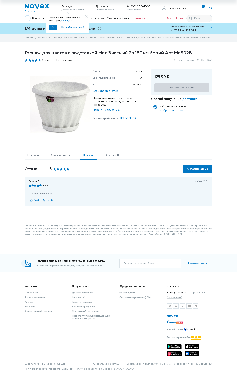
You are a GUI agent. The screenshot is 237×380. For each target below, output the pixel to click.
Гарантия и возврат (83, 302)
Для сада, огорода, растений (68, 38)
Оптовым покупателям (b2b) (135, 297)
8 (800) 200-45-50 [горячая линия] (177, 293)
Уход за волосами (118, 18)
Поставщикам (127, 293)
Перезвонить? (135, 10)
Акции (179, 18)
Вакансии (30, 307)
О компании (31, 293)
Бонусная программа (83, 307)
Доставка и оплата (82, 293)
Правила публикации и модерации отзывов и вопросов (91, 317)
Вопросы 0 (112, 155)
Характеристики (61, 155)
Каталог (42, 38)
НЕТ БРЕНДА (127, 118)
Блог (170, 18)
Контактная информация (38, 311)
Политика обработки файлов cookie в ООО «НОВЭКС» (105, 369)
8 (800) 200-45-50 (138, 6)
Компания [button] (31, 286)
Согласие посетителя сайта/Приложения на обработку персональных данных (169, 364)
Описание (33, 155)
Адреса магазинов (35, 297)
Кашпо (92, 38)
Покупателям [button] (80, 286)
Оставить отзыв (197, 169)
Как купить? (78, 297)
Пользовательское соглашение (107, 364)
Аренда (29, 302)
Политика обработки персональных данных (49, 369)
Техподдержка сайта (184, 337)
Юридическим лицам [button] (132, 286)
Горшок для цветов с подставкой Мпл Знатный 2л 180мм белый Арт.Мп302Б (168, 38)
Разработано (181, 330)
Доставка (102, 6)
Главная (29, 38)
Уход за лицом (95, 18)
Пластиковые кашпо (111, 38)
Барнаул (66, 6)
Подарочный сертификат (86, 311)
